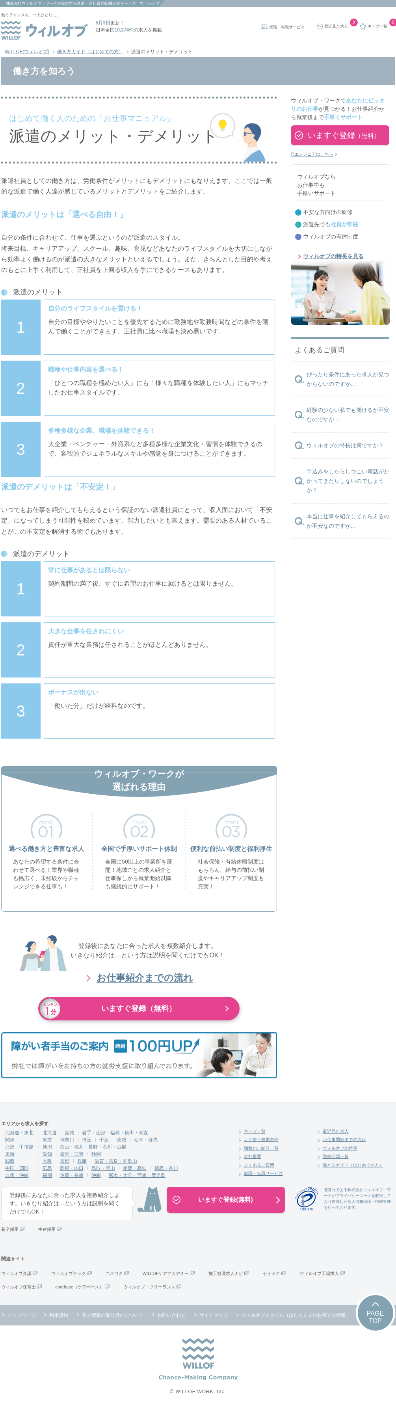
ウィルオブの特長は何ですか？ (345, 445)
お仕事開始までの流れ (344, 1139)
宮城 (69, 1133)
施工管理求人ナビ (225, 1273)
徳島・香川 (166, 1168)
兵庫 (82, 1161)
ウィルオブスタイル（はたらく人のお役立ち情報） (296, 1315)
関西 (10, 1161)
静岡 (96, 1154)
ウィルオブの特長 (340, 1148)
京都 (64, 1161)
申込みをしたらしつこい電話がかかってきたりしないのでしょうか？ (348, 480)
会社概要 (252, 1156)
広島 (47, 1168)
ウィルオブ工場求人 (319, 1273)
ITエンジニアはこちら (312, 154)
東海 (10, 1154)
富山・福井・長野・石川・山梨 (93, 1147)
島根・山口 (72, 1168)
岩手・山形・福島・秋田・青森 (115, 1133)
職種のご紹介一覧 (261, 1148)
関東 (10, 1140)
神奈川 (67, 1140)
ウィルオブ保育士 (18, 1286)
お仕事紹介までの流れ (145, 977)
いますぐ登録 (344, 135)
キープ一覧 (255, 1131)
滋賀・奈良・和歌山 (116, 1161)
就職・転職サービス (287, 27)
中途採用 (47, 1229)
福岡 (47, 1175)
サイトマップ (213, 1315)
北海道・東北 (19, 1133)
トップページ (21, 1315)
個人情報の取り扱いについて (112, 1315)
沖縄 (96, 1175)
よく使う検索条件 (261, 1139)
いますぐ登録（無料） (139, 1008)
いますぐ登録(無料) (225, 1199)
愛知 (47, 1154)
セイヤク (271, 1273)
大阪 (47, 1161)
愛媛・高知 (135, 1168)
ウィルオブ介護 (16, 1273)
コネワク (114, 1273)
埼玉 (86, 1140)
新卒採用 (10, 1229)
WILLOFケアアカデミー (166, 1273)
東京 (47, 1140)
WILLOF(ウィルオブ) (27, 51)
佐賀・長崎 (72, 1175)
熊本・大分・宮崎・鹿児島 (137, 1175)
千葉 (104, 1140)
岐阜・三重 (72, 1154)
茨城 (121, 1140)
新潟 (47, 1147)
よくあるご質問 (259, 1165)
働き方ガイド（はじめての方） (90, 51)
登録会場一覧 (336, 1156)
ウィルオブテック (68, 1273)
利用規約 (58, 1315)
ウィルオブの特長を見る (333, 256)
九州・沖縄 (17, 1175)
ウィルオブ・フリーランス (149, 1286)
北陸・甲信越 (19, 1147)
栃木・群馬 (146, 1140)
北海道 (50, 1133)
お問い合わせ (171, 1315)
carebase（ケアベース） (80, 1286)
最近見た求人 (336, 1131)
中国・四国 (17, 1168)
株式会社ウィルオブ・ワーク (31, 3)
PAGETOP (375, 1317)
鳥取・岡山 (103, 1168)
